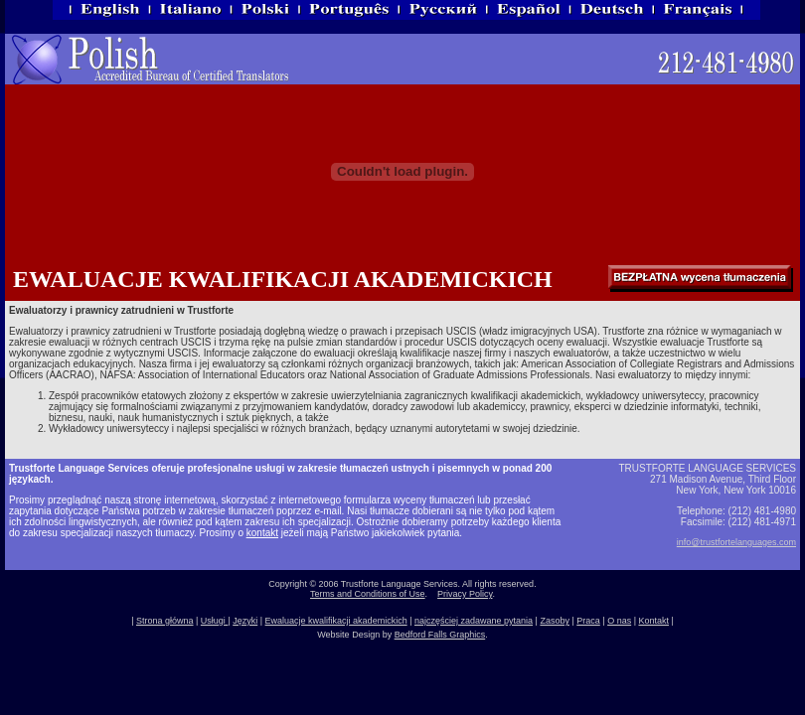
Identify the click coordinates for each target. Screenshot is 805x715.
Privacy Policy (464, 594)
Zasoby (554, 621)
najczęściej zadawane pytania (473, 621)
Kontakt (653, 621)
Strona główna (165, 621)
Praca (588, 621)
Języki (245, 621)
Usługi (215, 621)
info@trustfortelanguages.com (736, 542)
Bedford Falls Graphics (440, 635)
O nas (619, 621)
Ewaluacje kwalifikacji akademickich (336, 621)
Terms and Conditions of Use (367, 594)
